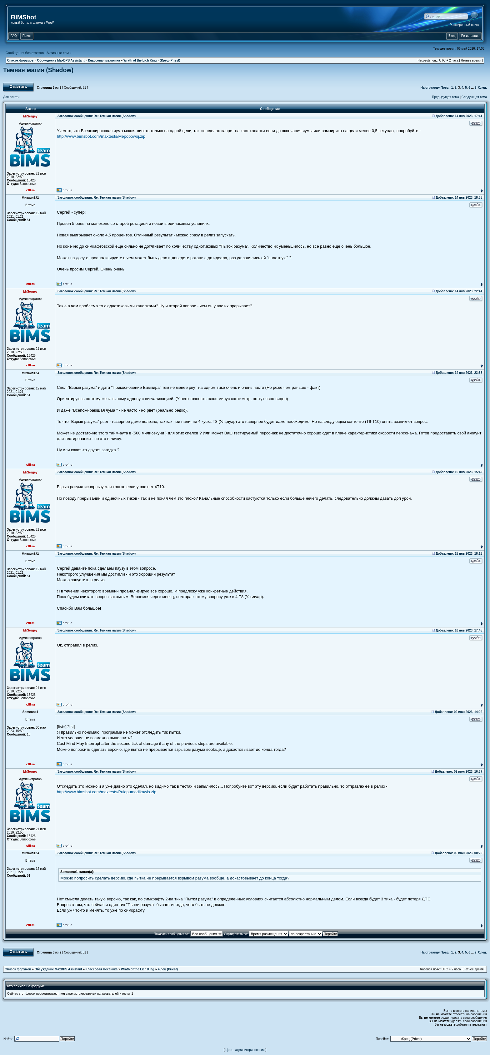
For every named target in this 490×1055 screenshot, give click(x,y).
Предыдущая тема (445, 97)
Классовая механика (104, 60)
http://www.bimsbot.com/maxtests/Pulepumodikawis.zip (106, 792)
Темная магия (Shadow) (38, 70)
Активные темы (59, 53)
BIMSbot (23, 17)
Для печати (11, 97)
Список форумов (20, 60)
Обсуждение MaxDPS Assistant (61, 60)
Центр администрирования (245, 1050)
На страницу (430, 87)
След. (482, 87)
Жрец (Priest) (170, 60)
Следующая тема (474, 97)
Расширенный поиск (464, 25)
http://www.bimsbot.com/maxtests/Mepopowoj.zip (101, 136)
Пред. (445, 87)
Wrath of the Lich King (140, 60)
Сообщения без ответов (25, 53)
